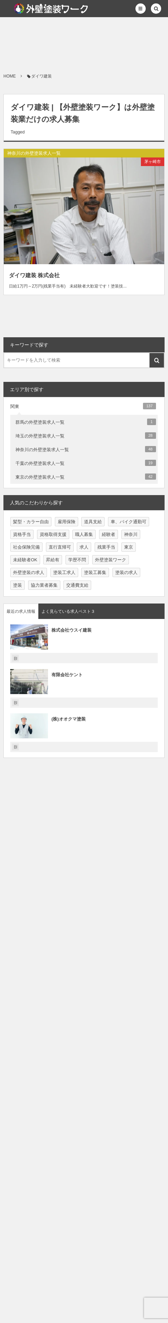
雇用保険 (66, 521)
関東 (83, 406)
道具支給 (93, 521)
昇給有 (52, 559)
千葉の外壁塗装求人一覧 (85, 463)
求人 (84, 547)
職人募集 (84, 534)
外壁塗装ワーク (110, 559)
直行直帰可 (60, 547)
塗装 (17, 585)
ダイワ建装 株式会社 (34, 275)
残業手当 (106, 547)
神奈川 (130, 534)
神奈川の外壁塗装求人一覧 (34, 153)
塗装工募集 (95, 572)
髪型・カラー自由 (31, 521)
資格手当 (22, 534)
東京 (128, 547)
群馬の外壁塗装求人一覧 (85, 422)
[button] (140, 8)
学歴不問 (77, 559)
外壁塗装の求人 (28, 572)
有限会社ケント (67, 674)
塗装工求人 (64, 572)
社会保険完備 (26, 547)
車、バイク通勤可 (128, 521)
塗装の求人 (126, 572)
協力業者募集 (44, 585)
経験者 (108, 534)
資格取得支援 (53, 534)
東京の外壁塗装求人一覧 (85, 476)
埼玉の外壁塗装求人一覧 (85, 435)
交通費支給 (77, 585)
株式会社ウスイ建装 (71, 630)
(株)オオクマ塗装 (68, 719)
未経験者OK (25, 559)
